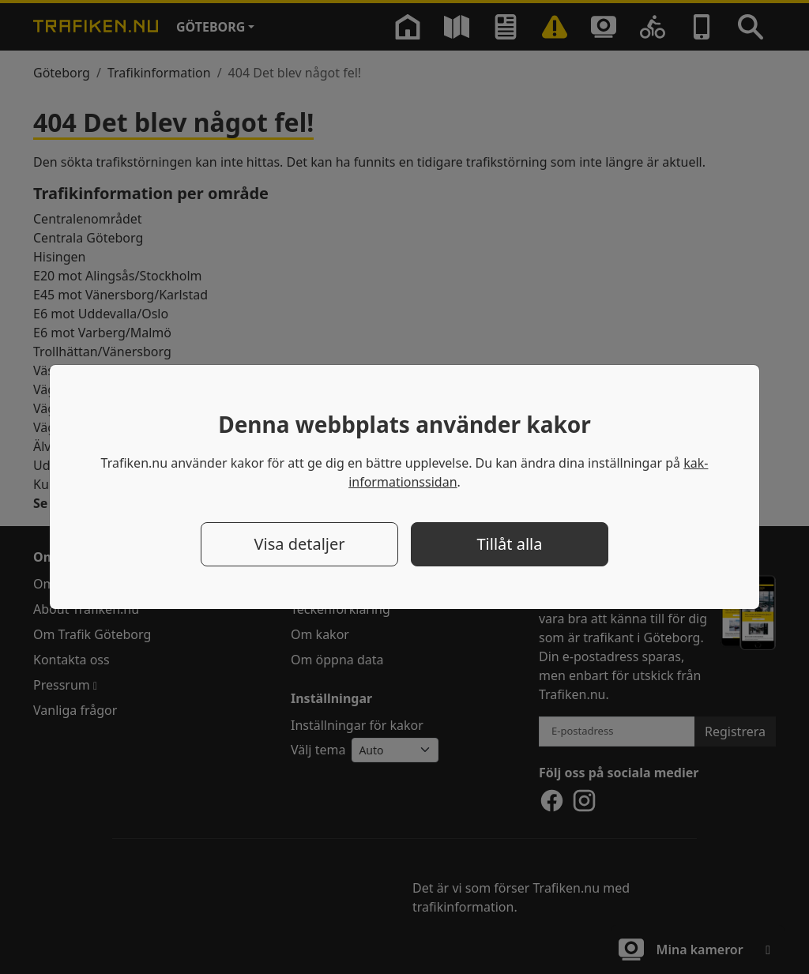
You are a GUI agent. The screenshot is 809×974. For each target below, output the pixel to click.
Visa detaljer (299, 544)
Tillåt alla (510, 544)
